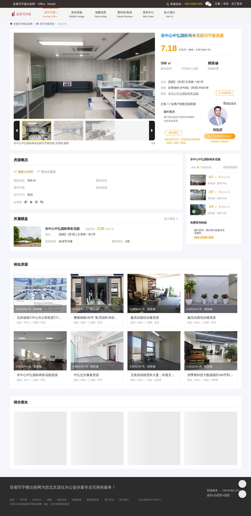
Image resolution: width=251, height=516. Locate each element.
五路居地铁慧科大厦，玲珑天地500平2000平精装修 (154, 375)
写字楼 (23, 499)
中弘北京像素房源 (86, 375)
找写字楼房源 (45, 24)
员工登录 (236, 3)
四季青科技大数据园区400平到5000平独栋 (210, 375)
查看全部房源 (230, 167)
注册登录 (222, 3)
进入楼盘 (171, 218)
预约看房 (173, 132)
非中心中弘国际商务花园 (183, 93)
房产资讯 (109, 499)
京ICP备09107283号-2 (150, 499)
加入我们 (124, 499)
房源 (49, 499)
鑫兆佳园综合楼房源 (145, 317)
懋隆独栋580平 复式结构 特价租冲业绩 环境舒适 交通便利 (97, 317)
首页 (12, 499)
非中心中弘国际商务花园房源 (37, 375)
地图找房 (76, 499)
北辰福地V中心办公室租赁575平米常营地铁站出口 (40, 317)
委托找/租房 (93, 499)
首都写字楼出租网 (21, 24)
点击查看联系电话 (219, 136)
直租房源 (61, 499)
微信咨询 (229, 103)
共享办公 (37, 499)
